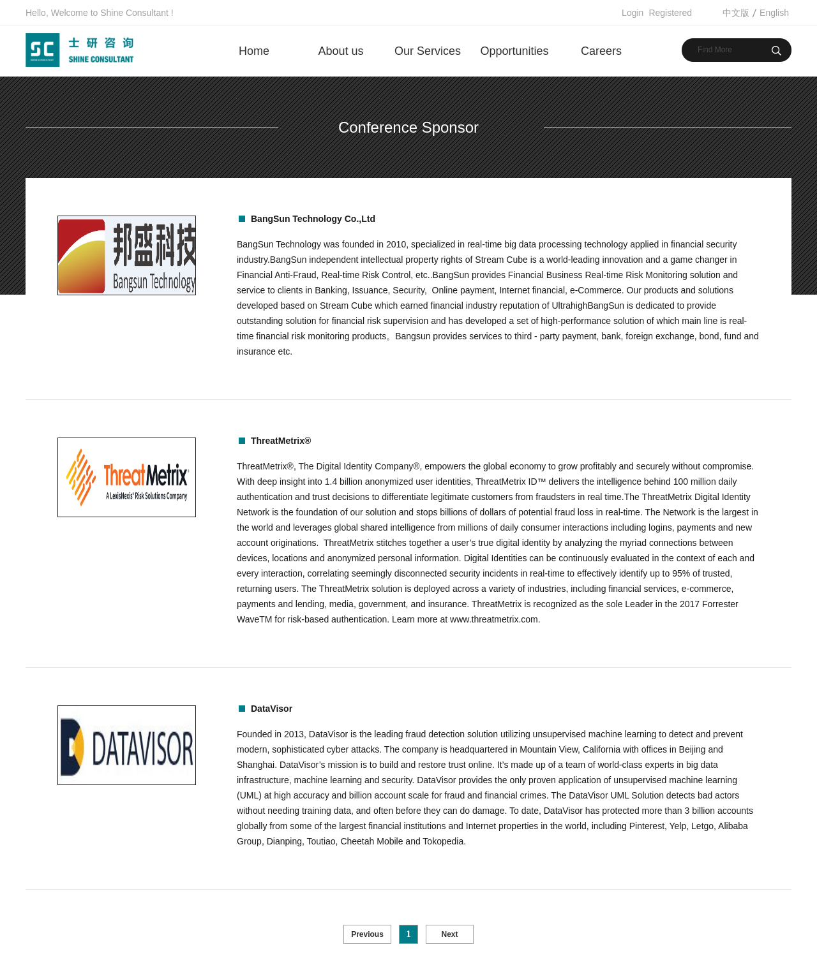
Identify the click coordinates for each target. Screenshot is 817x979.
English (774, 13)
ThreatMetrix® (281, 441)
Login (632, 13)
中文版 (736, 13)
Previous (367, 934)
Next (449, 934)
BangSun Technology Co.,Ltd (313, 219)
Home (254, 51)
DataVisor (271, 708)
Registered (670, 13)
